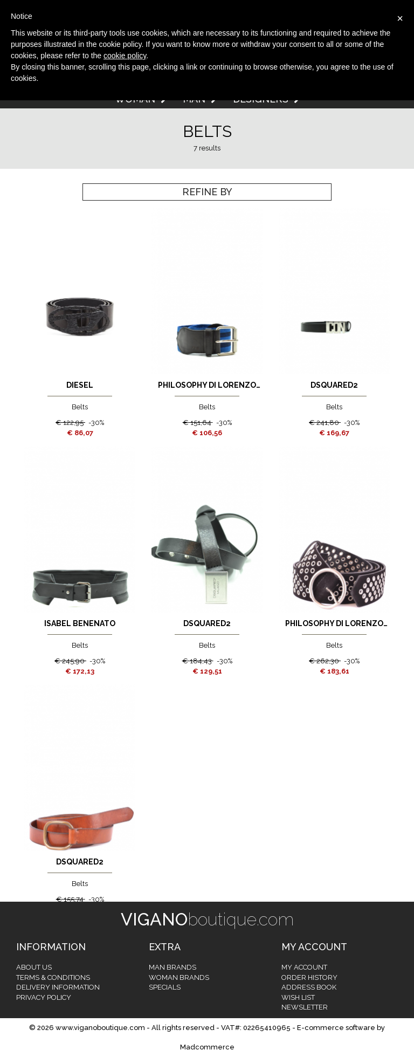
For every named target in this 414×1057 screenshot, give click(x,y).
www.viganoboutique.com (100, 1028)
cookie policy (125, 55)
